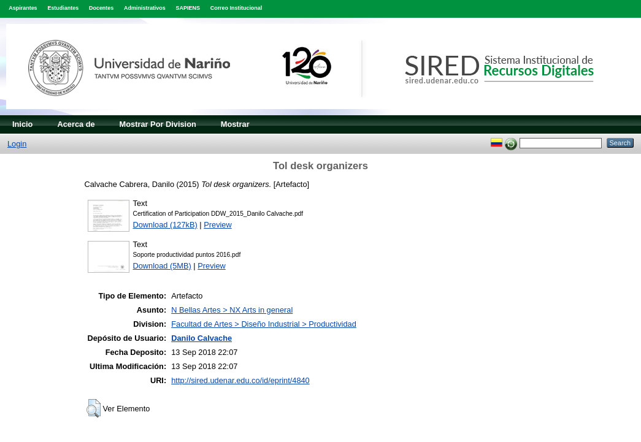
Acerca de (75, 124)
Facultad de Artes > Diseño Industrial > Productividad (263, 324)
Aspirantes (23, 8)
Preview (218, 224)
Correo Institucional (236, 8)
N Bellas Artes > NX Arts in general (232, 309)
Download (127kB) (165, 224)
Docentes (101, 8)
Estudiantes (63, 8)
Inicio (22, 124)
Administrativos (145, 8)
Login (16, 143)
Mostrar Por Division (158, 124)
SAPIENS (188, 8)
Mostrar (235, 124)
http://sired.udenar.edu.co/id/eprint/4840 (240, 380)
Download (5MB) (162, 265)
